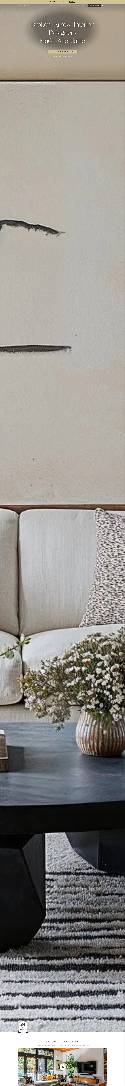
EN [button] (104, 6)
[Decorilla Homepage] (23, 6)
